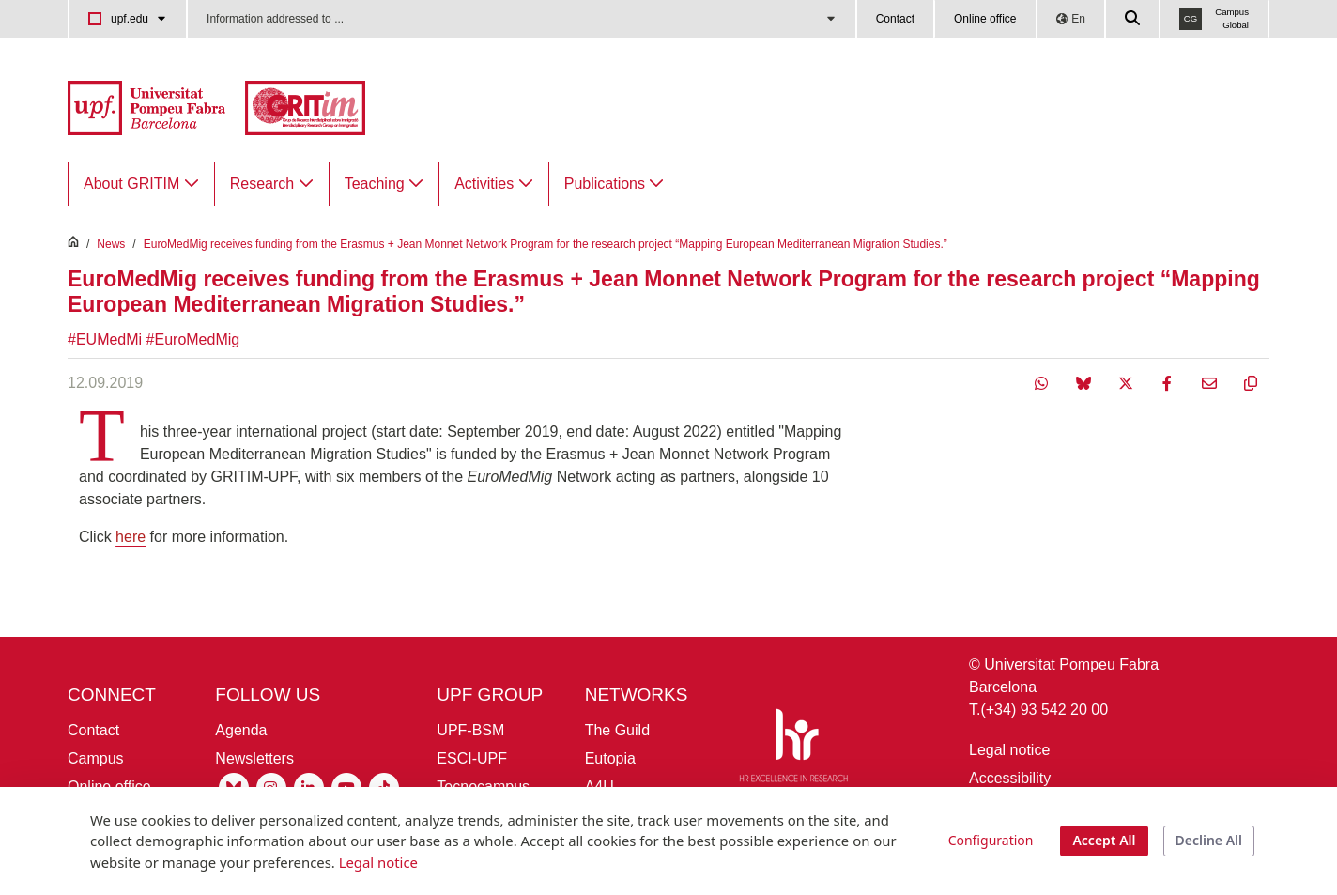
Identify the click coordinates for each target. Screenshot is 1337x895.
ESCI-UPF (472, 758)
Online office (985, 18)
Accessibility (1010, 778)
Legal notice (1009, 750)
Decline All (1209, 840)
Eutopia (610, 758)
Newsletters (254, 758)
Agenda (241, 730)
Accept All (1103, 840)
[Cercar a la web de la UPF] (1133, 19)
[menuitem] (141, 184)
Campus (96, 758)
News (111, 244)
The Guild (617, 730)
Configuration (991, 840)
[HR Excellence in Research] (793, 749)
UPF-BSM (470, 730)
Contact (895, 18)
